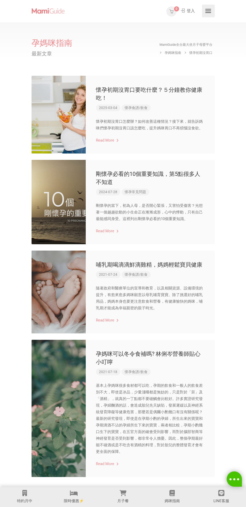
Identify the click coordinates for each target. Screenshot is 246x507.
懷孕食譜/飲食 (136, 108)
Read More (107, 140)
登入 (188, 11)
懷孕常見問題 (135, 192)
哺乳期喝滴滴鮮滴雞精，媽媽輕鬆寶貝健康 (149, 265)
